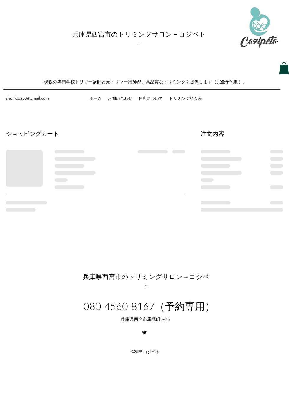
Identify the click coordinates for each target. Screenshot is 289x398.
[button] (284, 68)
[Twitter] (144, 333)
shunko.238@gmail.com (27, 98)
